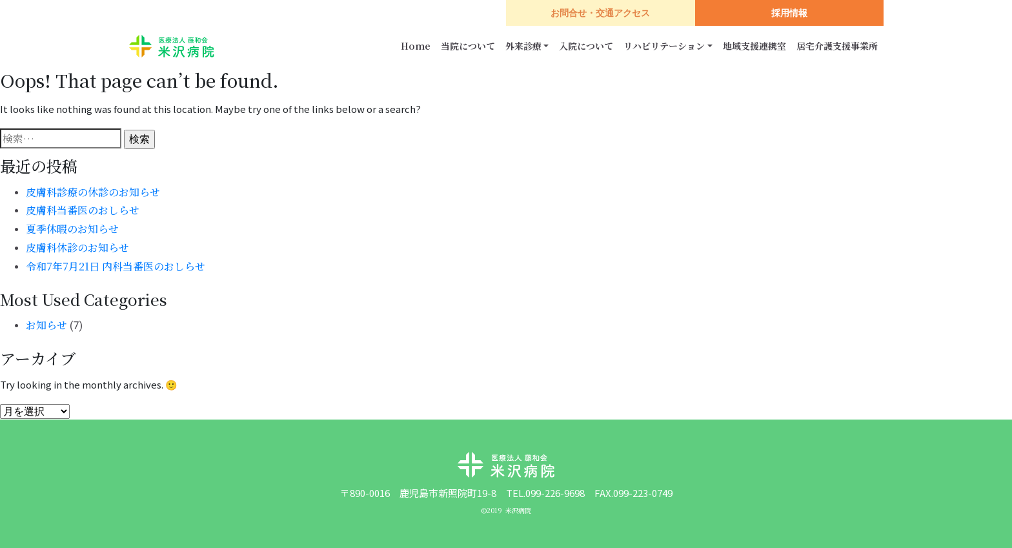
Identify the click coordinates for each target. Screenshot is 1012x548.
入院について (586, 45)
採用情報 (789, 13)
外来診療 (523, 45)
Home (415, 45)
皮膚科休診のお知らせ (77, 247)
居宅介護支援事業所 (837, 45)
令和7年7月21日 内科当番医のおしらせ (115, 266)
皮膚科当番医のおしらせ (82, 210)
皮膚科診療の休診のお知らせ (93, 192)
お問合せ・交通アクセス (600, 13)
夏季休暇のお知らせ (72, 228)
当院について (468, 45)
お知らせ (46, 325)
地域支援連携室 (754, 45)
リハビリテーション (664, 45)
